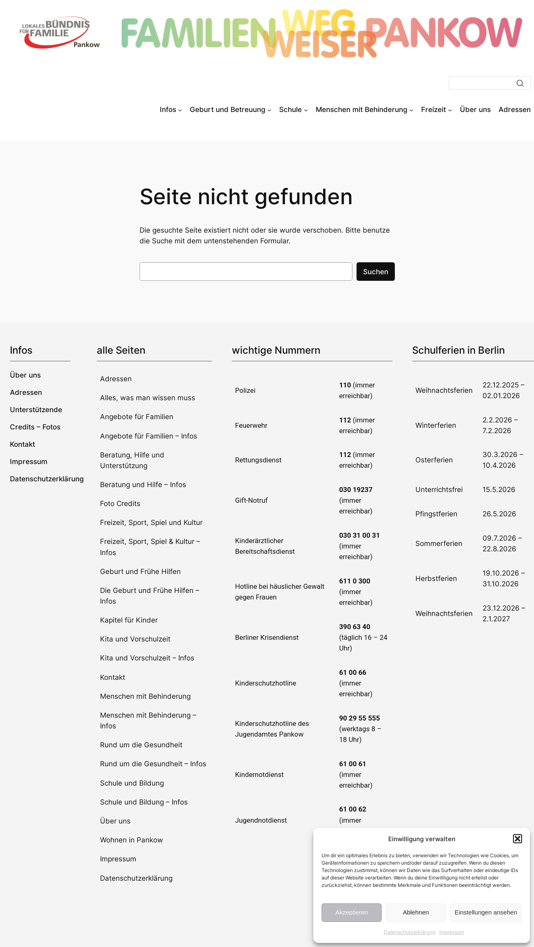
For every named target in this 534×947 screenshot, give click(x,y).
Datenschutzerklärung (409, 932)
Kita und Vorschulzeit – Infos (147, 658)
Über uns (115, 821)
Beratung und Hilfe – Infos (143, 484)
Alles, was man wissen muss (147, 398)
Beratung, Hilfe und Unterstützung (132, 460)
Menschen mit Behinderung (145, 696)
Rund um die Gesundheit (141, 745)
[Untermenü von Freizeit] (450, 109)
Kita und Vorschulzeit (135, 639)
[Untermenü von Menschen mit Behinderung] (411, 109)
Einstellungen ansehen (486, 912)
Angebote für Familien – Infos (148, 436)
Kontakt (112, 677)
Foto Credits (120, 503)
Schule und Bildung (132, 783)
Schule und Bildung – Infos (144, 802)
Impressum (451, 932)
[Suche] (490, 83)
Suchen (375, 272)
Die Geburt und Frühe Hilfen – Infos (149, 595)
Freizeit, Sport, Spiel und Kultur (151, 522)
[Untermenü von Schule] (306, 109)
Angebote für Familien (136, 417)
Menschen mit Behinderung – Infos (148, 720)
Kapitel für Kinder (129, 620)
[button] (517, 839)
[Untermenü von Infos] (180, 109)
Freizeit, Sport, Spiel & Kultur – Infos (150, 546)
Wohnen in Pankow (131, 840)
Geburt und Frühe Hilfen (140, 571)
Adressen (116, 379)
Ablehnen (416, 912)
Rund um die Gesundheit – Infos (153, 764)
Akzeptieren (351, 912)
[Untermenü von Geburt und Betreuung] (269, 109)
